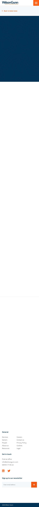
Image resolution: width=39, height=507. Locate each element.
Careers (19, 437)
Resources (5, 448)
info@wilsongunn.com (10, 462)
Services (5, 437)
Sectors (4, 440)
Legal (18, 448)
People (4, 443)
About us (5, 445)
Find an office (7, 459)
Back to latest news (10, 11)
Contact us (20, 440)
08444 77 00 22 (8, 465)
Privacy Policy (22, 443)
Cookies (19, 445)
